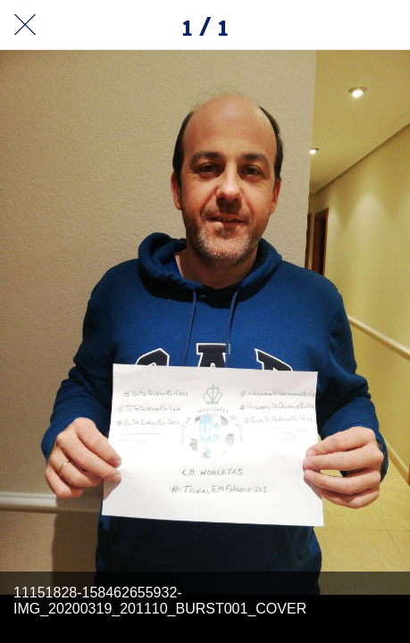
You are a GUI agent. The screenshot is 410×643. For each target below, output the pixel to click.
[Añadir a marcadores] (385, 25)
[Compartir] (338, 25)
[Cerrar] (25, 25)
